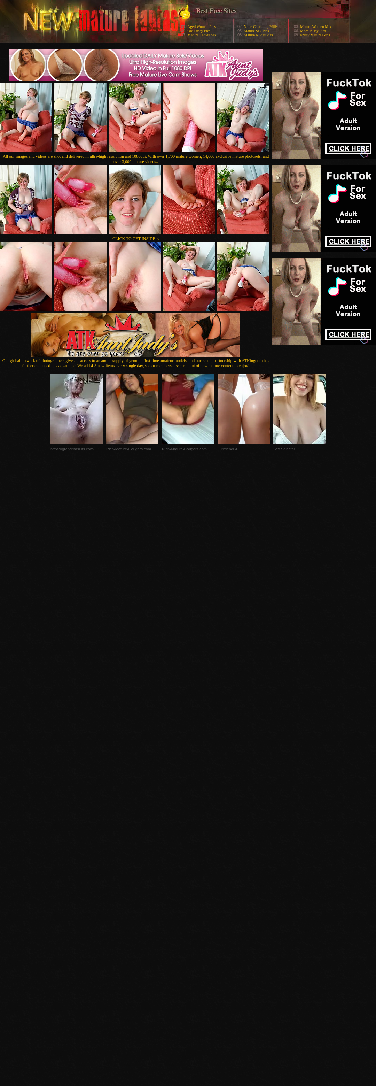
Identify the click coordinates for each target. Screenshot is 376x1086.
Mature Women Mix (315, 26)
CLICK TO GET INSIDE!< (135, 238)
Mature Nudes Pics (258, 35)
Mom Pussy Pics (313, 31)
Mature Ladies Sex (201, 35)
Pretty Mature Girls (315, 35)
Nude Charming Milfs (260, 26)
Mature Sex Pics (256, 31)
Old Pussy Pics (198, 31)
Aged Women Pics (201, 26)
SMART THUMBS (200, 947)
